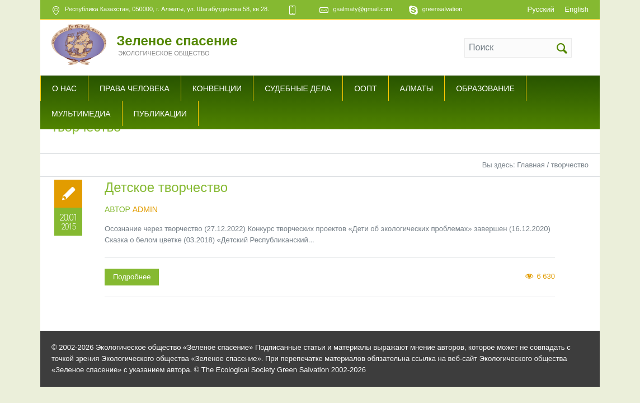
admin (145, 209)
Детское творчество (166, 187)
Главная (530, 165)
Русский (540, 9)
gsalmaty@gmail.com (362, 9)
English (576, 9)
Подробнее (131, 277)
